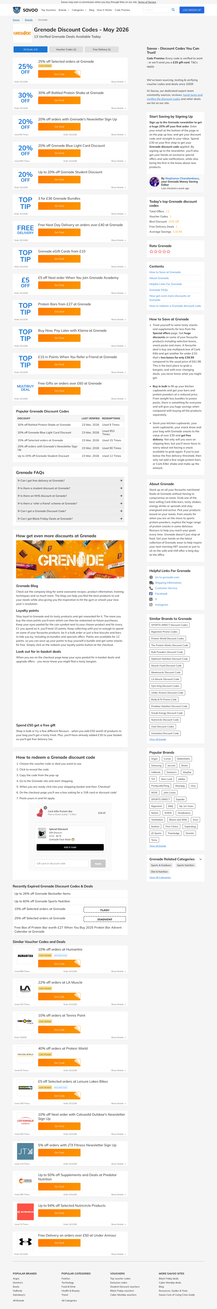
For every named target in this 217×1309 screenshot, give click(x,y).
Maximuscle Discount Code (166, 672)
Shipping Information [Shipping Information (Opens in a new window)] (165, 582)
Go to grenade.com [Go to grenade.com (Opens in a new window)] (164, 577)
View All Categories (160, 877)
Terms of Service (147, 2)
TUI (153, 779)
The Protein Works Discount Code (169, 645)
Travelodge (174, 833)
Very (193, 785)
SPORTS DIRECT (160, 799)
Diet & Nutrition (159, 871)
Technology (68, 1282)
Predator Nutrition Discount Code (169, 706)
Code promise (45, 66)
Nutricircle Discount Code (165, 719)
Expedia (180, 799)
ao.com (171, 765)
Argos (154, 758)
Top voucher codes (120, 1278)
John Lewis (170, 792)
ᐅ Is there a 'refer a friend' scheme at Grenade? (47, 503)
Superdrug (190, 826)
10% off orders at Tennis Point (61, 1015)
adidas (181, 779)
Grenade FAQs (158, 290)
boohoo (155, 826)
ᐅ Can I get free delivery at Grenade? (41, 480)
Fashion (66, 1278)
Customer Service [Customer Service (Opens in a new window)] (163, 588)
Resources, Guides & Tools (173, 1290)
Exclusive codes (118, 1282)
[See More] (200, 859)
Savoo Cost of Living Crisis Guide (177, 1294)
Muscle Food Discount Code (166, 665)
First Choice (171, 826)
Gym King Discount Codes (165, 685)
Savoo (16, 19)
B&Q (170, 806)
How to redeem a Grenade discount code (175, 305)
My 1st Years (186, 806)
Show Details (118, 81)
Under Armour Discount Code (167, 692)
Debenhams (183, 758)
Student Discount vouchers (125, 1286)
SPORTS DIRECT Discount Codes (169, 624)
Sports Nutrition (185, 865)
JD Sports (156, 833)
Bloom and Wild (178, 819)
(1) (66, 49)
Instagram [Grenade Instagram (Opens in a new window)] (158, 604)
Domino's (172, 772)
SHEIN (168, 812)
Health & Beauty (71, 1290)
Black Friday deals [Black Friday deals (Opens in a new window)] (169, 1278)
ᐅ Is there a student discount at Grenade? (44, 488)
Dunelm (190, 833)
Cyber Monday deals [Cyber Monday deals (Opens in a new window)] (170, 1282)
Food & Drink (68, 1286)
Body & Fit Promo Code (164, 699)
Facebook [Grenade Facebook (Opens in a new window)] (158, 593)
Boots (184, 765)
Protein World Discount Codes (167, 638)
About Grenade (159, 278)
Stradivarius (184, 812)
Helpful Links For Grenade (165, 284)
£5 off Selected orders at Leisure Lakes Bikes (73, 1081)
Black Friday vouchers (122, 1290)
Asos (195, 819)
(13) (30, 49)
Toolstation (157, 819)
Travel (65, 1294)
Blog (161, 1286)
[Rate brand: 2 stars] (156, 251)
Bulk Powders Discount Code (167, 652)
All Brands (18, 1300)
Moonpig (180, 785)
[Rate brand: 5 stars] (168, 251)
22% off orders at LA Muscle (60, 982)
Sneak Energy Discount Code (167, 713)
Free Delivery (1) (102, 49)
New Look (166, 779)
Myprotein (156, 806)
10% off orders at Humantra (60, 949)
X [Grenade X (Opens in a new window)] (153, 599)
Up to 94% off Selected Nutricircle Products (72, 1205)
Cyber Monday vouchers (123, 1294)
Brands (29, 19)
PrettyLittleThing (160, 785)
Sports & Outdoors (161, 865)
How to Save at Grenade (165, 272)
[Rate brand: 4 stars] (164, 251)
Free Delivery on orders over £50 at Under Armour (77, 1235)
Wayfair (187, 772)
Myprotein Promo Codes (164, 631)
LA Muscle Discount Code (165, 679)
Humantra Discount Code (165, 733)
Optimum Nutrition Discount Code (169, 658)
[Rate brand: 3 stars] (160, 251)
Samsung (156, 765)
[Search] (160, 10)
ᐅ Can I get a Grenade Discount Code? (42, 511)
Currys (167, 758)
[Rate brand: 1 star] (151, 251)
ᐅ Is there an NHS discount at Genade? (42, 495)
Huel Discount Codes (162, 726)
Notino (154, 812)
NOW (154, 792)
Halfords (156, 772)
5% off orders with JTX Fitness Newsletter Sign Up (77, 1145)
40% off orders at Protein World (63, 1048)
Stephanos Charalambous (182, 178)
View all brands (157, 739)
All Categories (69, 1300)
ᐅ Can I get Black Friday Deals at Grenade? (45, 518)
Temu (154, 840)
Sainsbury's (19, 1294)
